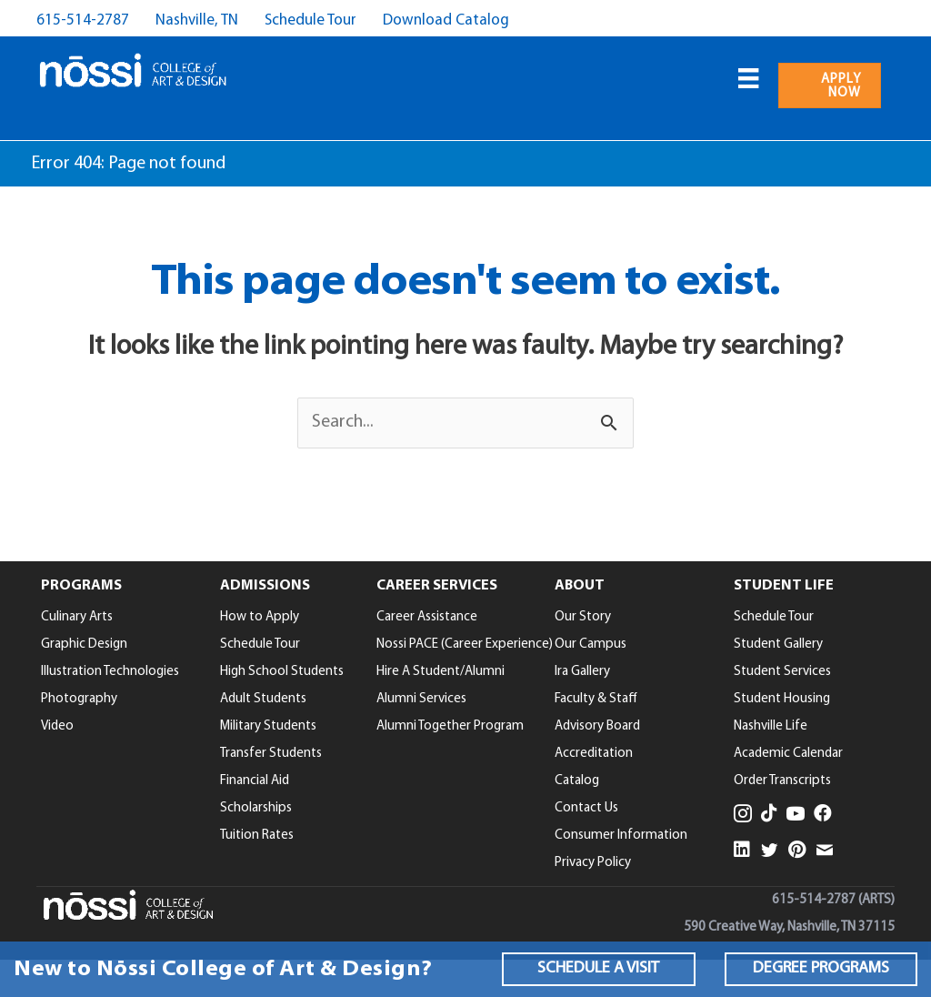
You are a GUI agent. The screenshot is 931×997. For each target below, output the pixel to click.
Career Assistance (426, 617)
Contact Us (586, 808)
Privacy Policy (593, 863)
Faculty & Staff (596, 699)
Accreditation (594, 753)
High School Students (282, 672)
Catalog (577, 781)
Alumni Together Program (450, 726)
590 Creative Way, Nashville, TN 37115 (789, 927)
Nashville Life (770, 726)
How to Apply (259, 617)
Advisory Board (597, 726)
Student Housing (782, 699)
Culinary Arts (77, 617)
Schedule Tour (310, 20)
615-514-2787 (82, 20)
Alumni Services (421, 699)
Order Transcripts (782, 781)
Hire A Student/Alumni (440, 672)
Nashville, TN (196, 20)
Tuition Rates (257, 835)
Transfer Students (271, 753)
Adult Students (263, 699)
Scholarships (256, 808)
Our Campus (590, 644)
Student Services (782, 672)
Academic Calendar (788, 753)
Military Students (268, 726)
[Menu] (748, 78)
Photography (79, 699)
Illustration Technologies (110, 672)
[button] (598, 969)
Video (57, 726)
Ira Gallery (582, 672)
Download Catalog (446, 20)
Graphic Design (84, 644)
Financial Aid (254, 781)
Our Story (583, 617)
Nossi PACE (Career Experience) (464, 644)
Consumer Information (621, 835)
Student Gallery (778, 644)
